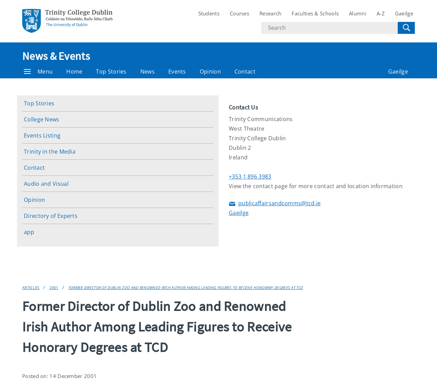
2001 (54, 287)
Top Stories (111, 71)
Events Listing (42, 135)
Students (209, 13)
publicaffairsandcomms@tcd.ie (275, 203)
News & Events (56, 56)
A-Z (381, 13)
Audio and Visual (46, 183)
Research (270, 13)
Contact (245, 71)
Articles (30, 287)
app (29, 232)
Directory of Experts (50, 216)
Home (74, 71)
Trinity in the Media (49, 151)
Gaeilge (404, 13)
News (147, 71)
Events (177, 71)
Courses (239, 13)
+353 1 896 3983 (250, 176)
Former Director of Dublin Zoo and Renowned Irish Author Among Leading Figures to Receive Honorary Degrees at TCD (186, 287)
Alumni (357, 13)
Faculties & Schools (315, 13)
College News (41, 119)
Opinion (210, 71)
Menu (38, 71)
